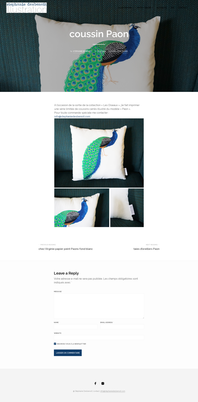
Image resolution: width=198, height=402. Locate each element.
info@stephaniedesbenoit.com (112, 391)
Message (58, 291)
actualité (162, 8)
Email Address (107, 322)
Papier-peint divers (119, 51)
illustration (124, 8)
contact (182, 8)
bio (172, 8)
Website (57, 333)
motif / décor (144, 8)
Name (56, 322)
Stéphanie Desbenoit (82, 51)
